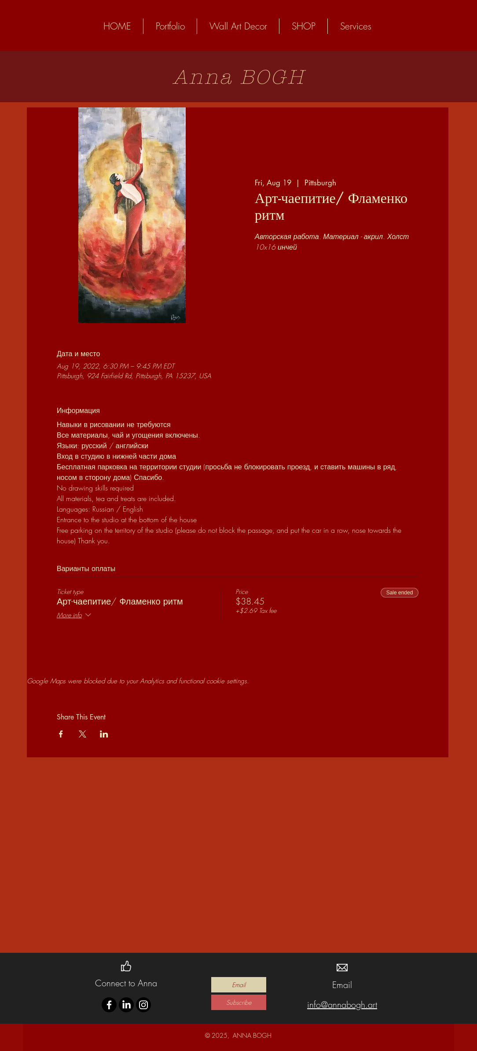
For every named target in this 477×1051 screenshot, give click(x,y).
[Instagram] (143, 1004)
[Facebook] (109, 1004)
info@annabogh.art (342, 1004)
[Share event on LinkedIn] (104, 734)
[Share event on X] (82, 734)
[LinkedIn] (126, 1004)
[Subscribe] (238, 1002)
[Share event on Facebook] (61, 734)
